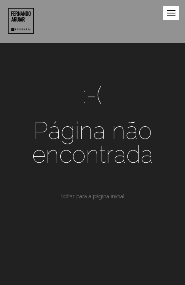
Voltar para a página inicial (92, 196)
